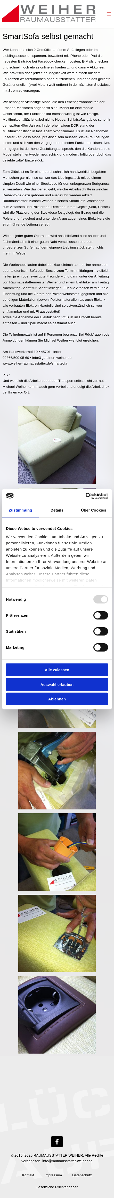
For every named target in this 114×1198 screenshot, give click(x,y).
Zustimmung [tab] (20, 510)
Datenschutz (82, 1175)
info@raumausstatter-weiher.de (67, 1161)
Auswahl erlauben (57, 684)
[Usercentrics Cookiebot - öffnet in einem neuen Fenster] (85, 495)
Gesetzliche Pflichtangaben (57, 1187)
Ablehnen (57, 699)
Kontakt (28, 1175)
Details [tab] (57, 510)
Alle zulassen (57, 670)
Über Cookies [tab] (93, 510)
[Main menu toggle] (109, 14)
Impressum (53, 1175)
